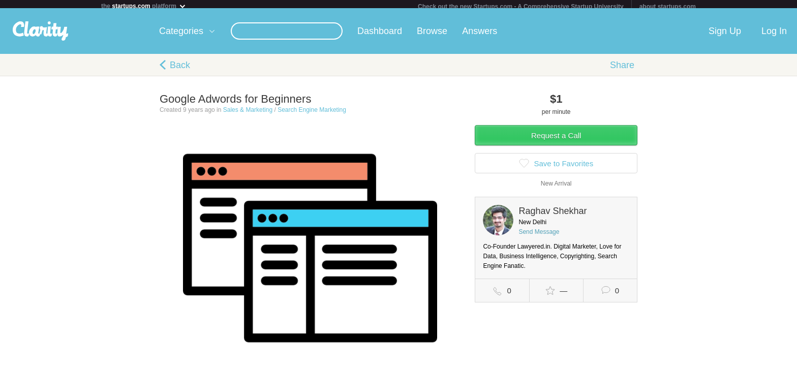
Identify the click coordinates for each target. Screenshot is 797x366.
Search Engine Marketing (312, 113)
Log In (774, 35)
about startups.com (667, 6)
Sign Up (725, 35)
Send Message (538, 235)
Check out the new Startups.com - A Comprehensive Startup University (521, 6)
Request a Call (556, 139)
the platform (144, 6)
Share (622, 69)
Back (180, 69)
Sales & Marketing (247, 113)
